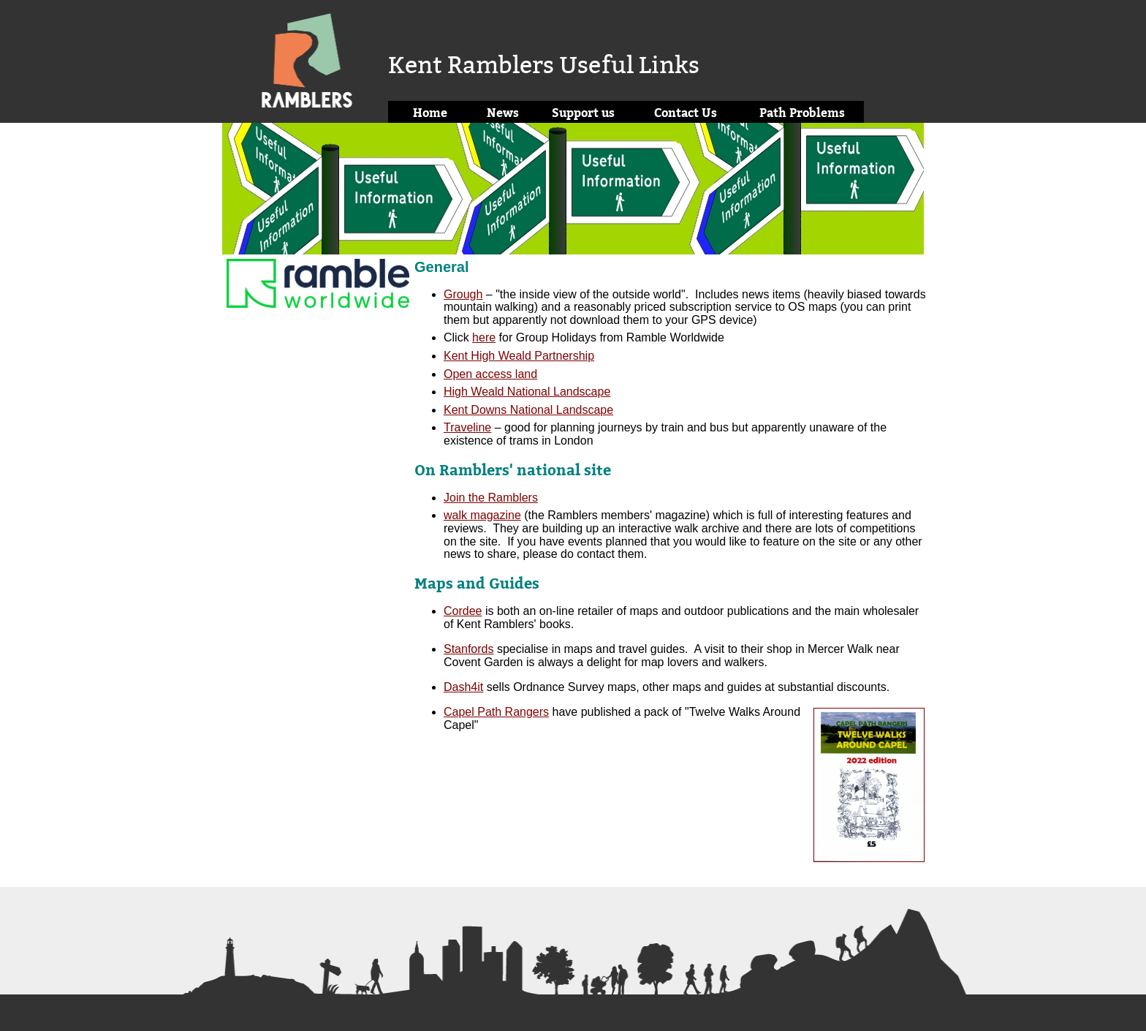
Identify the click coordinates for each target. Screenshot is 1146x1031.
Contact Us (685, 112)
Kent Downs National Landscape (528, 410)
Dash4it (463, 687)
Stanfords (468, 649)
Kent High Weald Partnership (519, 356)
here (484, 337)
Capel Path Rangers (496, 712)
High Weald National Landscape (527, 391)
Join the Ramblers (491, 497)
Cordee (463, 611)
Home (430, 112)
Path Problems (802, 112)
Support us (583, 112)
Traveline (467, 427)
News (503, 112)
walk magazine (482, 515)
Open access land (490, 374)
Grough (463, 294)
